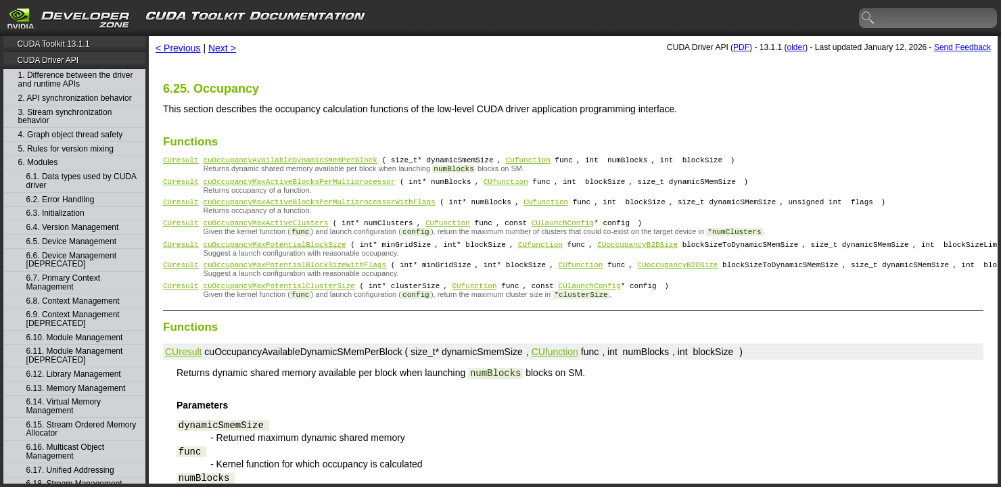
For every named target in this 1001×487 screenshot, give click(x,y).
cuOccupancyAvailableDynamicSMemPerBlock (290, 161)
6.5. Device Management (71, 241)
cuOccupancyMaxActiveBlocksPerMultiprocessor (299, 185)
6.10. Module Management (74, 337)
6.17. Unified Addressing (70, 470)
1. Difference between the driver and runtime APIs (75, 79)
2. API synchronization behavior (75, 98)
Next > (222, 48)
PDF (741, 47)
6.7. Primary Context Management (63, 282)
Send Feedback (962, 47)
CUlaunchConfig (563, 230)
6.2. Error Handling (60, 199)
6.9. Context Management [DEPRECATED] (73, 318)
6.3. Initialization (55, 213)
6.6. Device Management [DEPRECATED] (71, 260)
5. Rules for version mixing (66, 149)
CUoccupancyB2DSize (637, 254)
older (796, 47)
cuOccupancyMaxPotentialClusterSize (278, 299)
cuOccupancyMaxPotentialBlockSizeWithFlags (294, 276)
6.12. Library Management (73, 374)
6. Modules (38, 162)
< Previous (178, 48)
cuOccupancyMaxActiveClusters (265, 230)
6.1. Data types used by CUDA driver (81, 180)
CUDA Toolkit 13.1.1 (53, 44)
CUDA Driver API (47, 60)
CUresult (181, 161)
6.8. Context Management (73, 301)
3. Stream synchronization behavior (65, 116)
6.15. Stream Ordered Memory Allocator (81, 429)
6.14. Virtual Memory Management (63, 406)
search (868, 18)
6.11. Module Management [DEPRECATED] (74, 355)
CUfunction (528, 161)
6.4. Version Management (72, 227)
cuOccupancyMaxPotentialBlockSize (274, 254)
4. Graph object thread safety (70, 135)
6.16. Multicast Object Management (65, 451)
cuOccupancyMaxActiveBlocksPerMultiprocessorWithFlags (319, 207)
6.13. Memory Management (76, 388)
